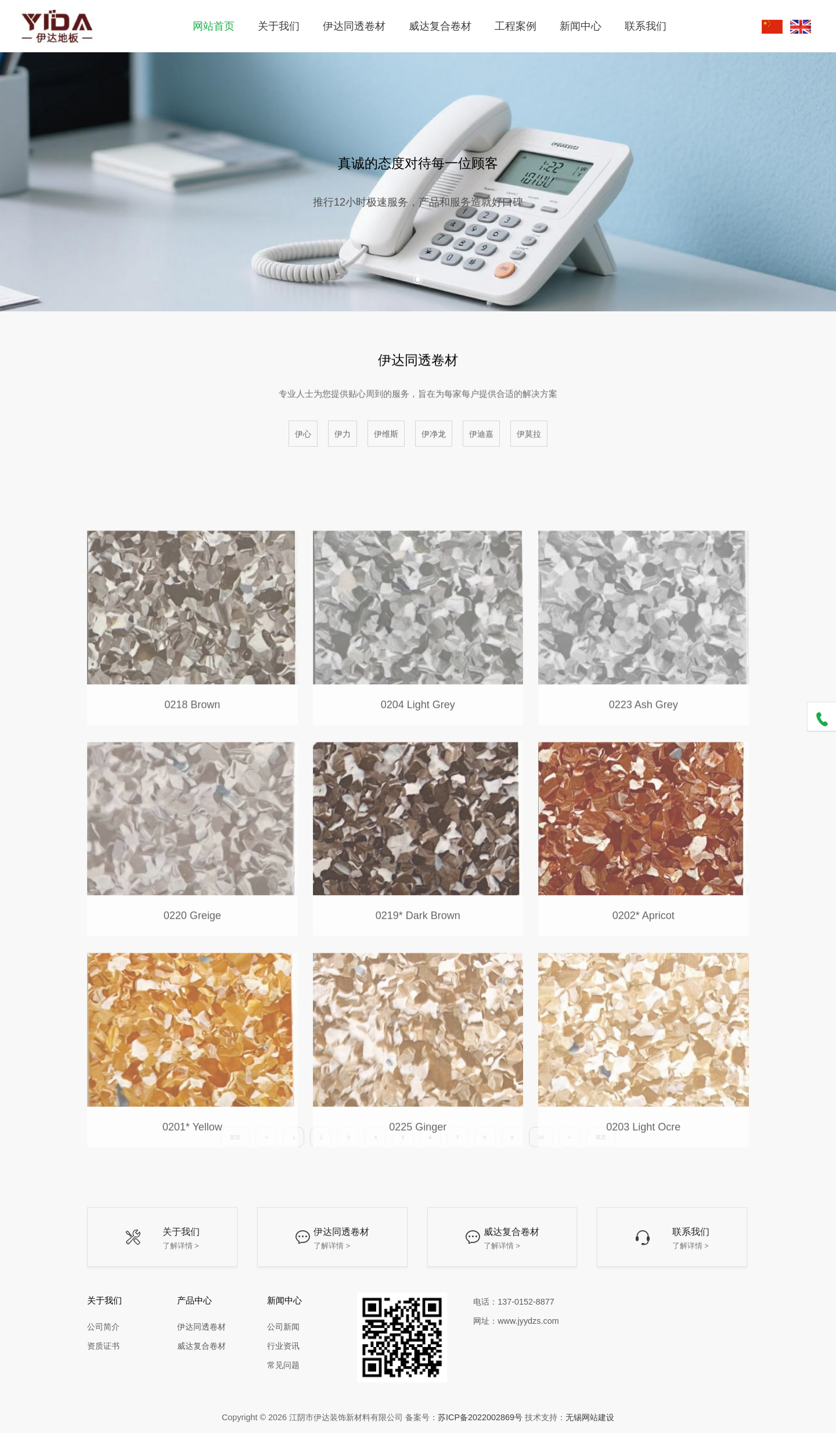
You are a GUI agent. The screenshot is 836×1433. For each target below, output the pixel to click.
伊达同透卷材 (354, 26)
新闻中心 (580, 26)
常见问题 (283, 1365)
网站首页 (214, 26)
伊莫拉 (529, 434)
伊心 (303, 434)
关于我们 (279, 26)
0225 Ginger (417, 1186)
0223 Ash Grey (643, 764)
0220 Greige (192, 975)
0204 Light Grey (418, 764)
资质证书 (103, 1346)
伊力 (342, 434)
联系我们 (645, 26)
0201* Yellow (192, 1186)
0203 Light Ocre (643, 1186)
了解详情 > (181, 1246)
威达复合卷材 (440, 26)
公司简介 (103, 1326)
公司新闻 (283, 1326)
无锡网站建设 (589, 1417)
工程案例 (515, 26)
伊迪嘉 (481, 434)
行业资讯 (283, 1346)
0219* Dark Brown (418, 975)
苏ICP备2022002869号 (480, 1417)
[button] (418, 279)
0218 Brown (192, 764)
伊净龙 (433, 434)
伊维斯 (386, 434)
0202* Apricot (643, 975)
